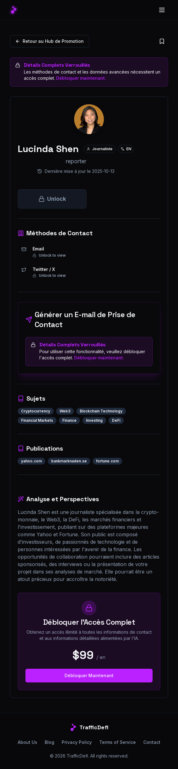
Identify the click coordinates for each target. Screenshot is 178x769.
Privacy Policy (77, 742)
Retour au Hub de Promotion (49, 41)
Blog (49, 742)
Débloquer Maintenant (89, 675)
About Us (27, 742)
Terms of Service (117, 742)
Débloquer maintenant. (81, 78)
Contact (151, 742)
